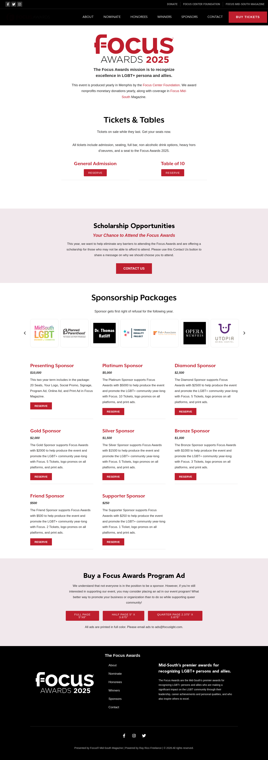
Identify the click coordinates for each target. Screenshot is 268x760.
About (88, 17)
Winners (164, 17)
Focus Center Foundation (161, 85)
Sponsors (189, 17)
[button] (24, 333)
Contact (215, 17)
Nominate (112, 17)
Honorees (139, 17)
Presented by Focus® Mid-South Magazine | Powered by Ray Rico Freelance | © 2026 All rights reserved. (134, 748)
